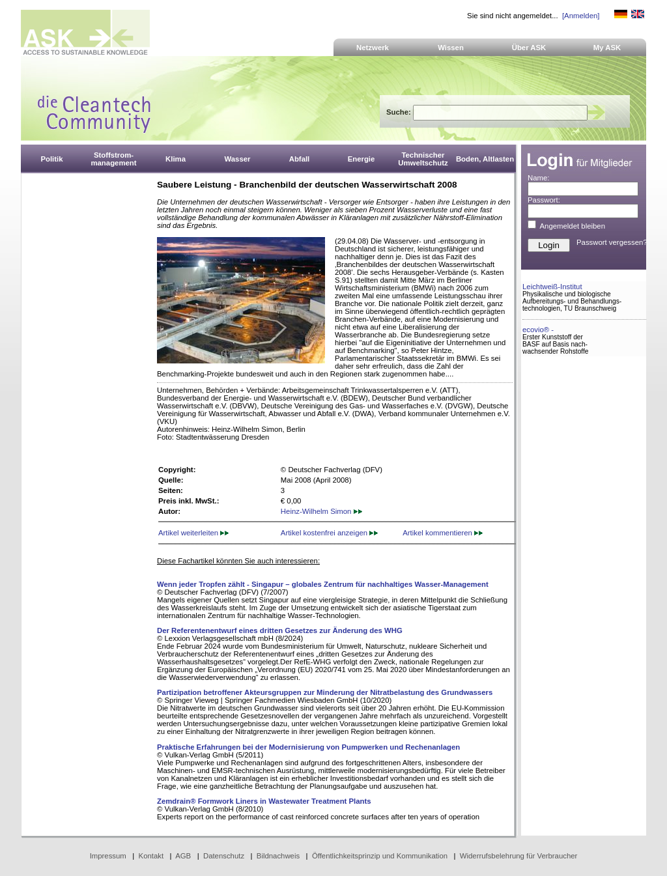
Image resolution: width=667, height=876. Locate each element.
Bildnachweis (278, 856)
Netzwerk (372, 47)
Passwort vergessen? (611, 242)
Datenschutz (223, 856)
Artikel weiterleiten (193, 533)
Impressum (108, 856)
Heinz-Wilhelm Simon (321, 511)
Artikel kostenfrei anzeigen (329, 533)
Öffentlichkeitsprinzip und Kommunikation (379, 856)
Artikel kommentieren (443, 533)
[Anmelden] (580, 16)
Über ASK (529, 47)
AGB (183, 856)
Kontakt (151, 856)
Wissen (451, 47)
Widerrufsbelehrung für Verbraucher (519, 856)
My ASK (607, 47)
